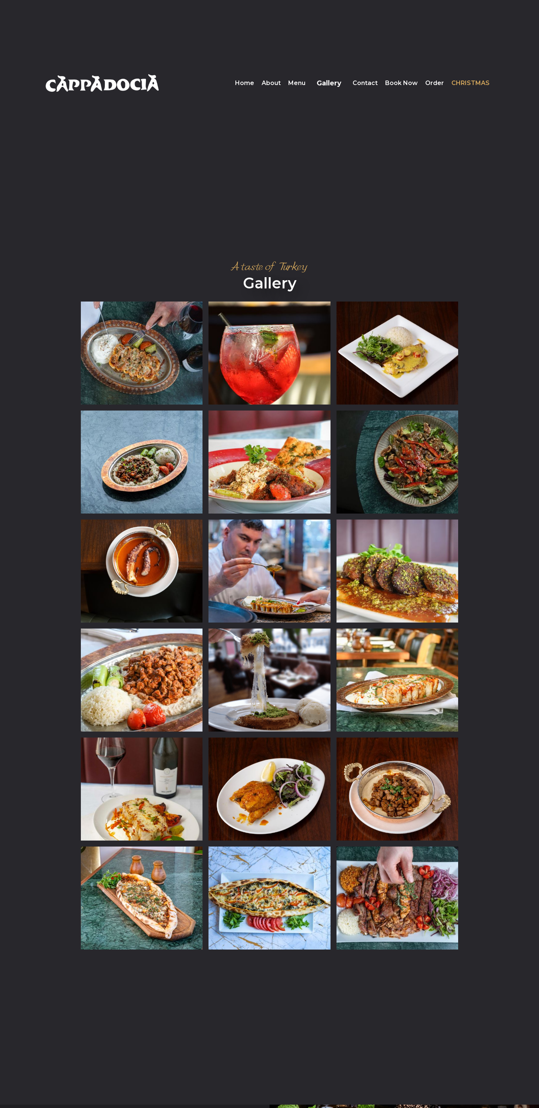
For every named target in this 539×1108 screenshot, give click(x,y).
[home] (102, 83)
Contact (365, 83)
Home (244, 83)
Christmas (470, 83)
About (271, 83)
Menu (296, 83)
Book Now (401, 83)
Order (434, 83)
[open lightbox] (141, 353)
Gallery (329, 83)
